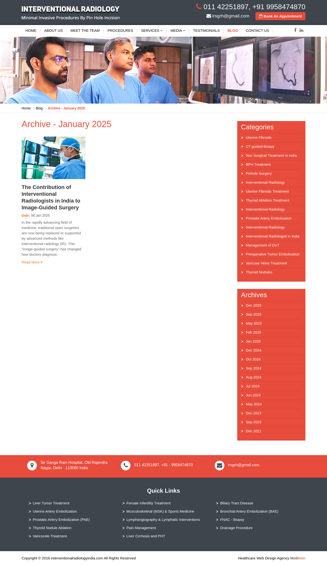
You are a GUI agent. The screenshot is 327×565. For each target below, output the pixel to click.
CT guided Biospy (260, 146)
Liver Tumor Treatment (51, 503)
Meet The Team (85, 30)
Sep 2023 (253, 422)
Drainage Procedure (236, 528)
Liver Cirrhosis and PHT (145, 536)
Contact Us (257, 30)
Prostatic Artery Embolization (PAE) (61, 519)
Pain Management (141, 528)
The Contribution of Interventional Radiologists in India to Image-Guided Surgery (51, 197)
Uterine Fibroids (258, 137)
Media (178, 30)
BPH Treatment (258, 164)
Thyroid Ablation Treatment (267, 200)
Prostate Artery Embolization (269, 218)
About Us (53, 30)
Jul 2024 (253, 386)
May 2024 (254, 404)
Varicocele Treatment (50, 536)
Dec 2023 (253, 413)
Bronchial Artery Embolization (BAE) (249, 511)
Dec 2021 (253, 431)
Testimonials (206, 30)
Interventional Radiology (265, 182)
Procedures (120, 30)
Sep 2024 (253, 368)
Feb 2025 (253, 332)
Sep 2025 (253, 314)
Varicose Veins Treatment (266, 263)
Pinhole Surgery (259, 173)
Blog (233, 30)
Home (30, 30)
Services (152, 30)
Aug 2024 (253, 377)
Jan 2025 (253, 341)
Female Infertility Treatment (148, 503)
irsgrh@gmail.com (230, 15)
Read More (32, 262)
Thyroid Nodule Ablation (52, 528)
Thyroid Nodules (259, 272)
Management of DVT (262, 245)
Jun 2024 (253, 395)
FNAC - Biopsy (232, 519)
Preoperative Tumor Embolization (273, 254)
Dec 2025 (253, 305)
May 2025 (254, 323)
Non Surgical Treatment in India (271, 155)
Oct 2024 (253, 359)
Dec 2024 (253, 350)
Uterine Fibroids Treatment (267, 191)
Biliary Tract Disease (236, 503)
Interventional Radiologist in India (272, 236)
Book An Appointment (280, 16)
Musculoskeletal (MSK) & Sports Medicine (160, 511)
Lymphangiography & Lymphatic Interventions (163, 519)
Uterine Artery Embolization (55, 511)
